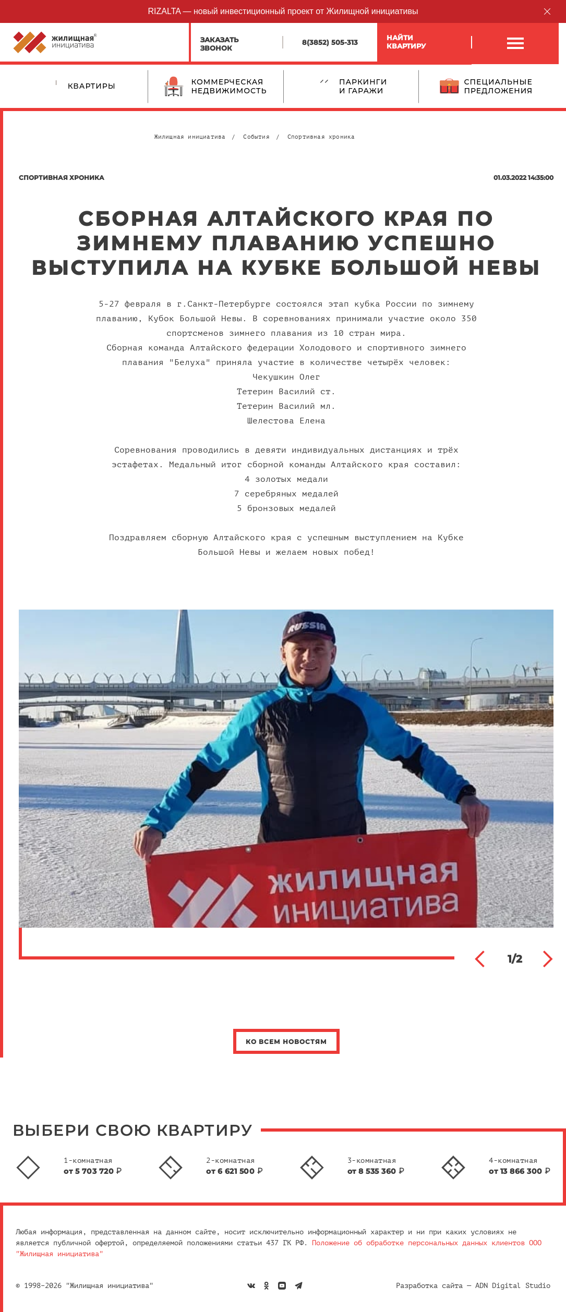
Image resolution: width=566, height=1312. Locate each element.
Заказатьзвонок (219, 43)
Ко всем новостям (286, 1042)
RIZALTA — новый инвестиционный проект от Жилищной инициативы (283, 11)
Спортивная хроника (321, 136)
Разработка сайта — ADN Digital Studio (473, 1286)
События (256, 136)
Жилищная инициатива (190, 136)
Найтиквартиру (406, 41)
